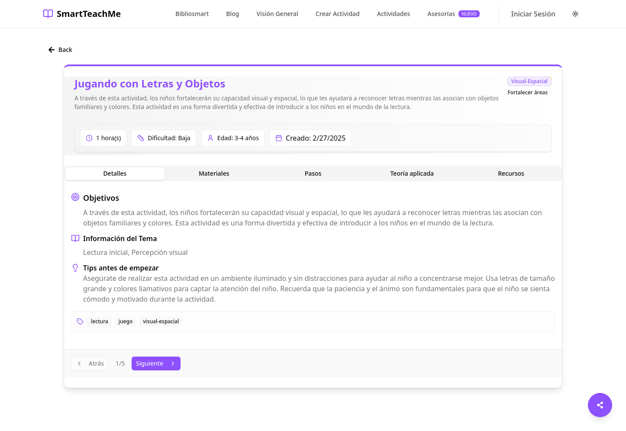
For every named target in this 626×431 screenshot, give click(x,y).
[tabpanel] (313, 262)
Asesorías (453, 14)
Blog (232, 14)
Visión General (277, 14)
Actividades (393, 14)
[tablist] (313, 173)
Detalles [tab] (114, 173)
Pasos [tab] (313, 173)
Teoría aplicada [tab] (412, 173)
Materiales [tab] (214, 173)
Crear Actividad (338, 14)
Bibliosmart (192, 14)
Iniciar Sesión (533, 14)
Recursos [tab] (511, 173)
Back (60, 49)
